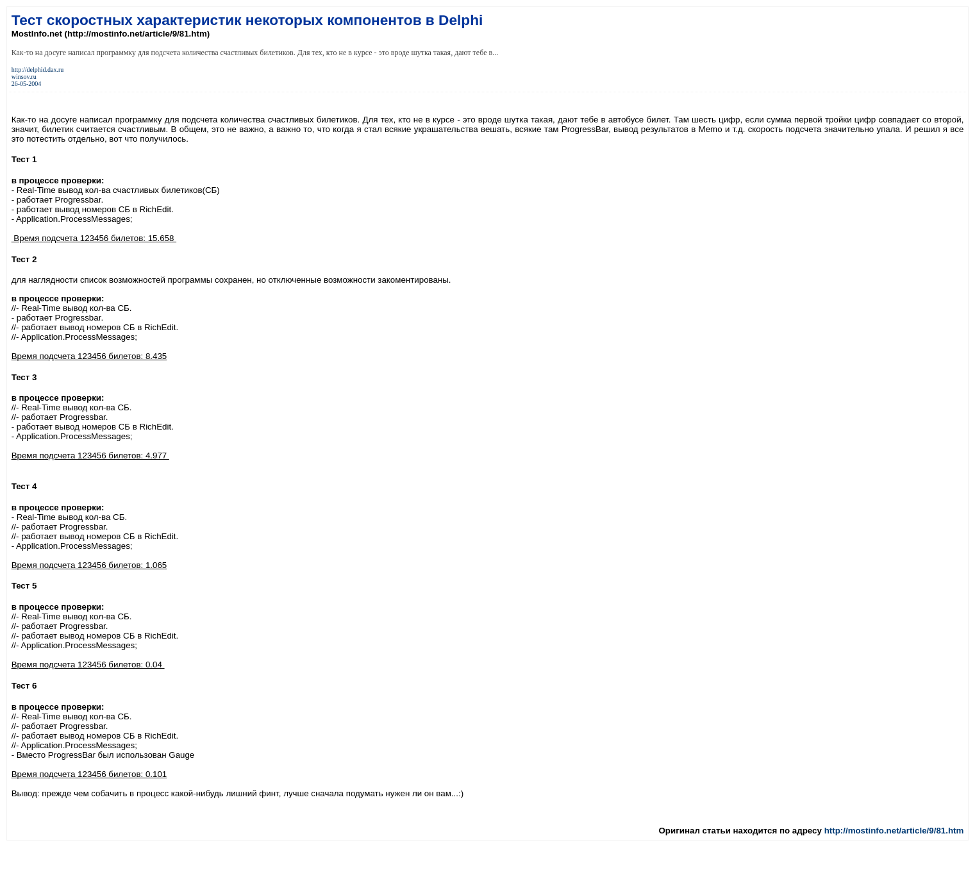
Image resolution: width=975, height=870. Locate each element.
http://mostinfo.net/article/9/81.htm (894, 830)
